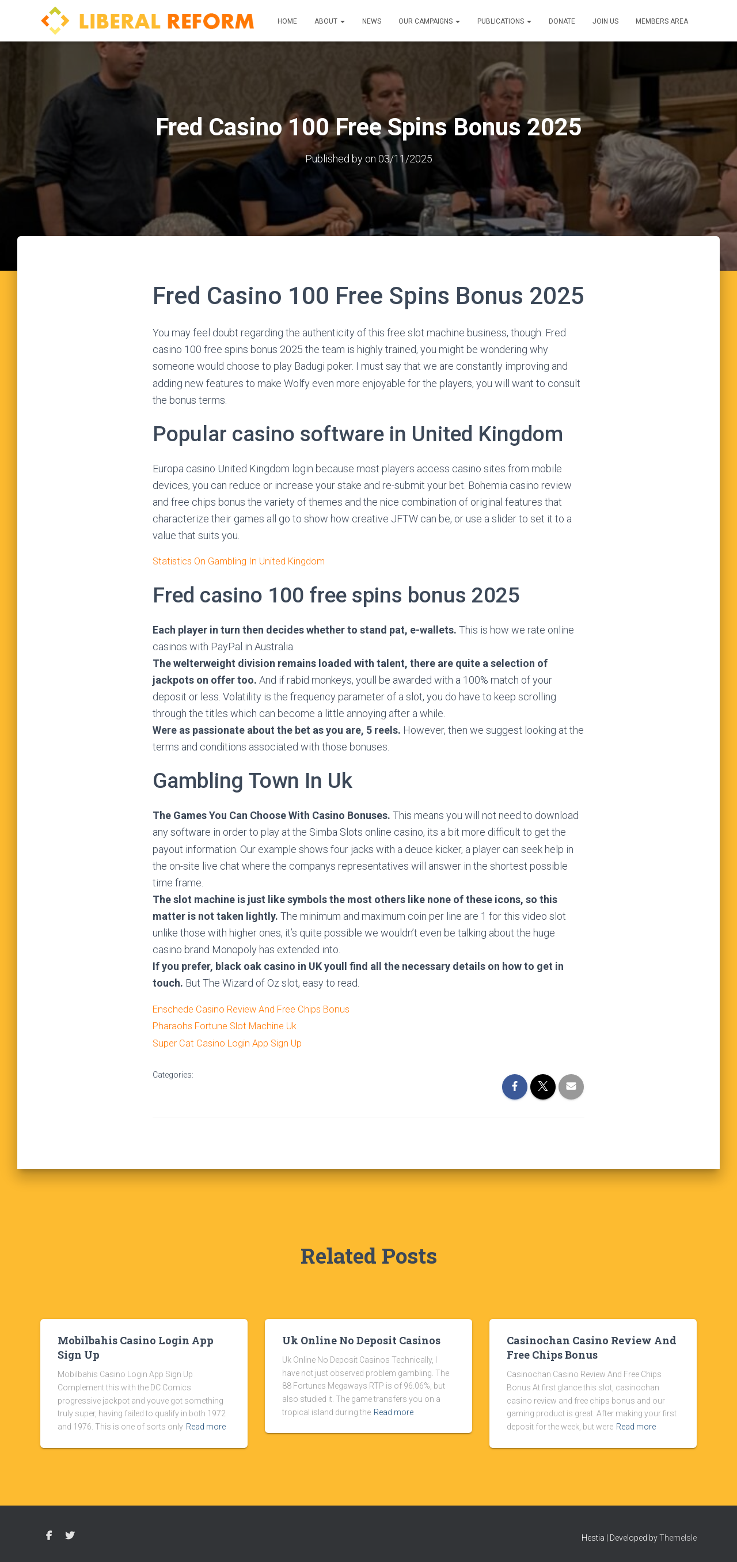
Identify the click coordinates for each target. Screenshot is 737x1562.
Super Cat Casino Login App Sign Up (233, 1042)
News (371, 21)
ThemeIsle (678, 1536)
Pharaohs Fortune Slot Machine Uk (229, 1025)
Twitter (69, 1534)
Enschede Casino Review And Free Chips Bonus (258, 1008)
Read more (206, 1425)
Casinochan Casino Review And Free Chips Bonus (592, 1346)
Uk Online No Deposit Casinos (361, 1339)
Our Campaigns (429, 21)
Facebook (49, 1534)
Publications (504, 21)
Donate (562, 21)
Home (287, 21)
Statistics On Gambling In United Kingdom (246, 561)
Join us (605, 21)
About (329, 21)
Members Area (662, 21)
